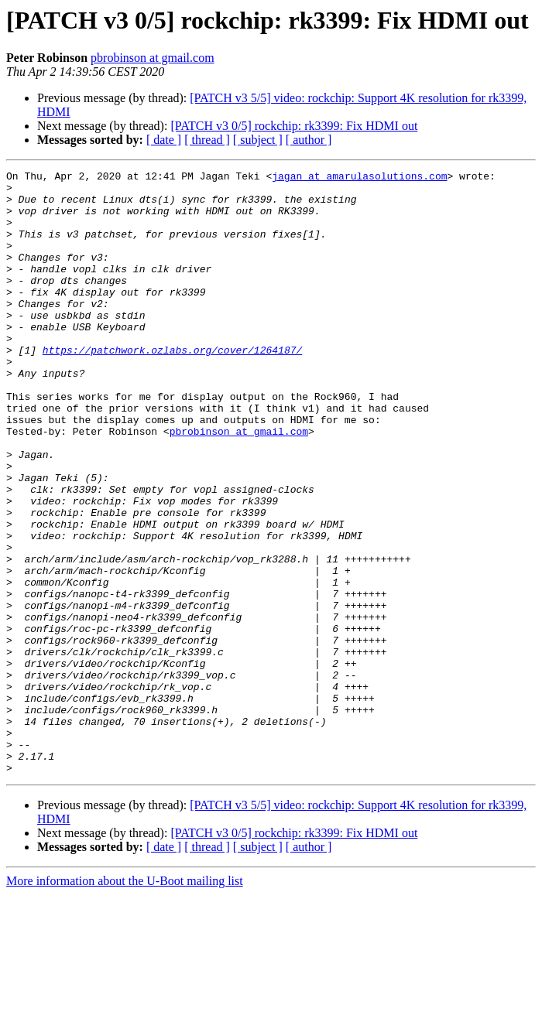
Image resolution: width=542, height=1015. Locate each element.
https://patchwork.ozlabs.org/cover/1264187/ (172, 387)
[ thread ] (207, 139)
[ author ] (309, 139)
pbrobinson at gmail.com (152, 57)
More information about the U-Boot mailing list (124, 1001)
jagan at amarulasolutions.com (359, 178)
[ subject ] (258, 139)
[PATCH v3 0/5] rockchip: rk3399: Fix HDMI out (293, 125)
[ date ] (163, 139)
